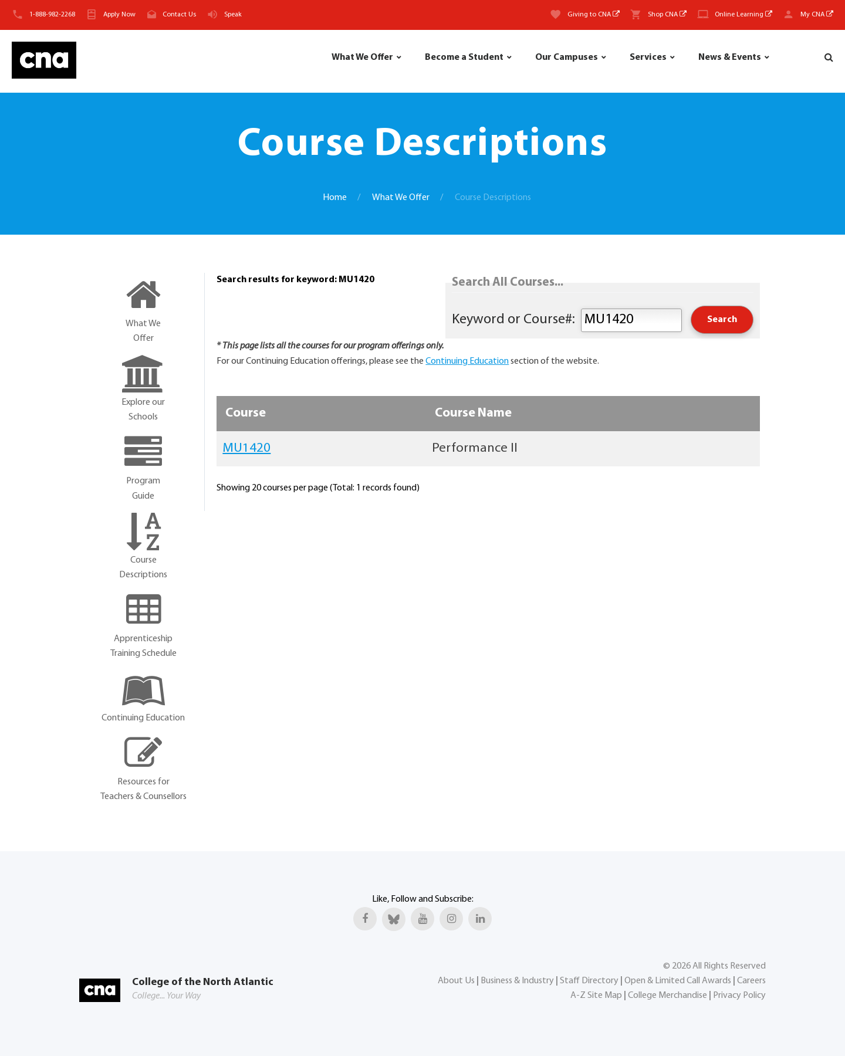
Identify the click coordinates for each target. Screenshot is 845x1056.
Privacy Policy (739, 995)
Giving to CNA (593, 14)
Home (335, 197)
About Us (456, 981)
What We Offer (362, 57)
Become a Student (464, 57)
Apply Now (119, 14)
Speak (233, 14)
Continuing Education (467, 361)
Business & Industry (517, 981)
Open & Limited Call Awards (677, 981)
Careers (751, 981)
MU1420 (246, 448)
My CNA (816, 14)
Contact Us (179, 14)
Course (245, 413)
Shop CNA (667, 14)
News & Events (729, 57)
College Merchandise (667, 995)
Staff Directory (589, 981)
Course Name (473, 413)
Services (648, 57)
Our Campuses (566, 57)
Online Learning (743, 14)
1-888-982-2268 (52, 14)
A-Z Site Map (596, 995)
